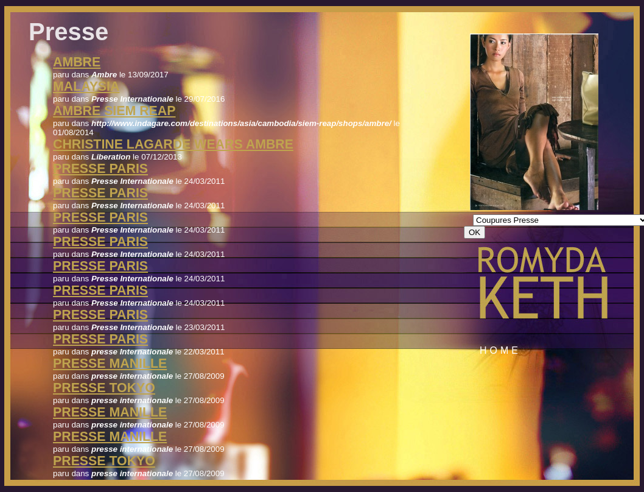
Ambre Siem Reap (114, 111)
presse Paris (100, 339)
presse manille (110, 363)
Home (500, 350)
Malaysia (86, 86)
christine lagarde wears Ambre (173, 144)
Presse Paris (100, 168)
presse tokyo (104, 388)
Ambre (76, 62)
